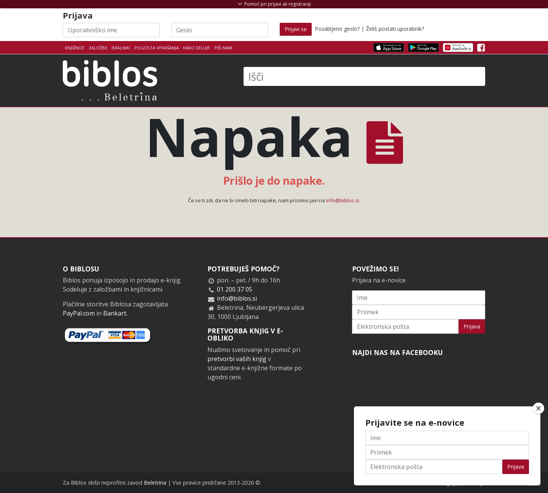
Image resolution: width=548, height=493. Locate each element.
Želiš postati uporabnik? (395, 28)
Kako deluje (196, 48)
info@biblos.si (342, 200)
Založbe (98, 48)
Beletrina (155, 482)
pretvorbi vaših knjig (236, 359)
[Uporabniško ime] (111, 30)
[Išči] (364, 76)
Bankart (114, 313)
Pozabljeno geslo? (337, 28)
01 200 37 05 (234, 289)
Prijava (472, 326)
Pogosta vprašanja (156, 48)
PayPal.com (79, 313)
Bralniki (121, 48)
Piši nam (223, 48)
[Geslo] (219, 30)
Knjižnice (74, 48)
